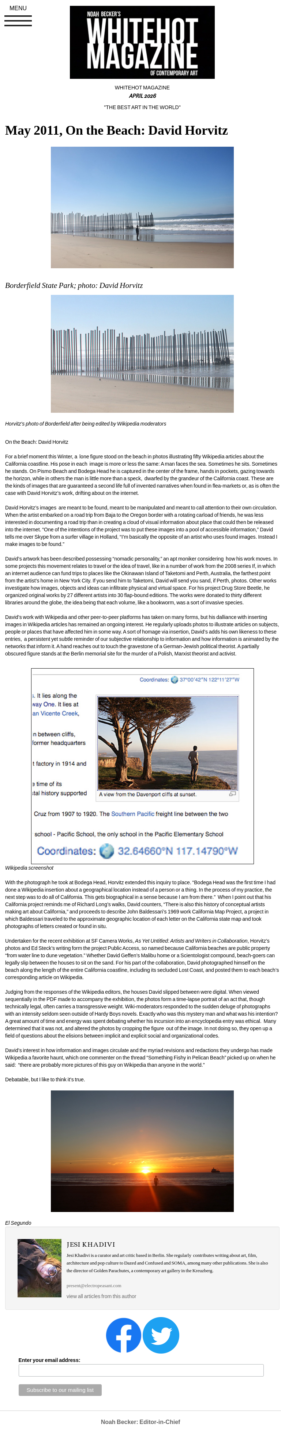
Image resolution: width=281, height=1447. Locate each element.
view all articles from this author (101, 1296)
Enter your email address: (49, 1360)
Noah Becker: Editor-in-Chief (140, 1422)
